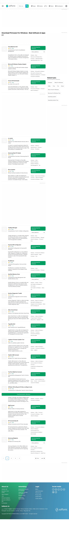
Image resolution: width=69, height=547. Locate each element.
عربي (3, 508)
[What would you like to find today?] (27, 6)
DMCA (36, 489)
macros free (33, 319)
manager (42, 237)
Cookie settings (38, 498)
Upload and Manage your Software (22, 493)
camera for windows (35, 382)
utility (36, 160)
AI (45, 6)
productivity (33, 368)
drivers (41, 398)
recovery (32, 331)
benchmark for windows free (36, 451)
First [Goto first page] (37, 458)
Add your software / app (6, 500)
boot (36, 86)
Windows (32, 55)
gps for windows (41, 381)
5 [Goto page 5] (19, 458)
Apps (33, 6)
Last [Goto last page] (43, 458)
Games (40, 6)
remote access (34, 147)
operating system (39, 58)
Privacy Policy (38, 494)
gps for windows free (39, 379)
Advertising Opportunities (21, 498)
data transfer (33, 433)
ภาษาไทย (17, 510)
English (10, 508)
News (51, 6)
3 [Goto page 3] (11, 458)
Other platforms (38, 51)
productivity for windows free (37, 366)
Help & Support (5, 494)
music (42, 179)
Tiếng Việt (25, 510)
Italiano (30, 508)
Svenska (13, 510)
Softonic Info (4, 489)
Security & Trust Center (5, 491)
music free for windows (40, 175)
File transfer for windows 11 (36, 284)
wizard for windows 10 (35, 453)
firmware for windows (35, 76)
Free (41, 60)
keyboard (38, 319)
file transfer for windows (36, 287)
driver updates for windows (36, 447)
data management (34, 165)
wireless (32, 149)
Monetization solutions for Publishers (23, 490)
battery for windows (39, 300)
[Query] (21, 6)
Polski (46, 508)
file (39, 165)
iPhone (40, 282)
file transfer (33, 286)
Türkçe (21, 510)
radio (40, 254)
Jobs (3, 496)
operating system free (35, 60)
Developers (59, 6)
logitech (35, 350)
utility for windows (34, 161)
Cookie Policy (38, 496)
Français (18, 508)
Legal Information (39, 491)
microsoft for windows (39, 71)
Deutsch (6, 508)
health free (43, 453)
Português (4, 510)
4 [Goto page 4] (15, 458)
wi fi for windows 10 (35, 305)
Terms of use (38, 492)
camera (35, 381)
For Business (4, 503)
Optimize (37, 145)
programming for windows (36, 318)
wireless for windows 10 (35, 74)
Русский (9, 510)
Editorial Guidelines (6, 498)
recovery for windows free (36, 56)
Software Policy (21, 495)
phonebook (37, 149)
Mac (36, 55)
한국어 (37, 508)
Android (36, 282)
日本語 (34, 508)
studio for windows (34, 163)
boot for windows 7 (34, 90)
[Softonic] (10, 6)
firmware (32, 58)
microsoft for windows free (36, 73)
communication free (35, 430)
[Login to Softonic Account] (66, 6)
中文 (29, 510)
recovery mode (34, 335)
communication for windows (36, 362)
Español (14, 508)
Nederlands (42, 508)
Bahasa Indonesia (24, 508)
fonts (36, 268)
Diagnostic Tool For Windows (36, 304)
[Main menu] (2, 6)
